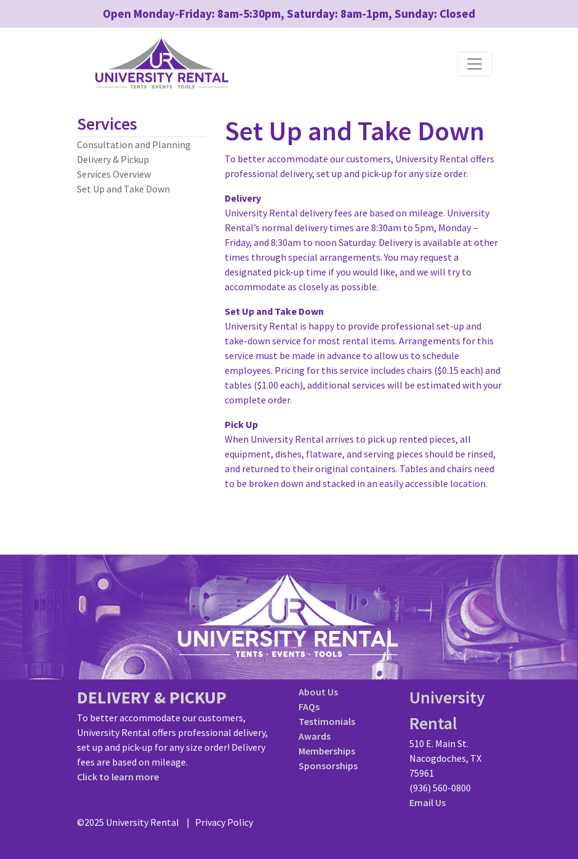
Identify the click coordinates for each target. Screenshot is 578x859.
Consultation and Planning (134, 144)
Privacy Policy (224, 822)
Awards (315, 736)
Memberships (327, 751)
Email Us (427, 802)
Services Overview (114, 174)
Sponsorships (328, 765)
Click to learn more (118, 776)
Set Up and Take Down (123, 189)
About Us (318, 692)
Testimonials (327, 721)
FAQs (309, 706)
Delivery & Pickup (113, 159)
